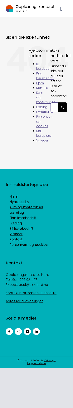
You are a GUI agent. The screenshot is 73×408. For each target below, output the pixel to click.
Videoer (42, 140)
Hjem (40, 83)
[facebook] (9, 331)
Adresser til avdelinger (24, 301)
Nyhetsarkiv (45, 112)
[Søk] (62, 107)
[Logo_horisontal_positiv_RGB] (30, 6)
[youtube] (27, 331)
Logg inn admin (36, 363)
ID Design (50, 360)
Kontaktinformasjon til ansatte (31, 293)
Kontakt (42, 88)
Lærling (41, 107)
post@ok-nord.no (33, 284)
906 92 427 (28, 279)
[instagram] (18, 331)
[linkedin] (36, 331)
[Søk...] (54, 107)
